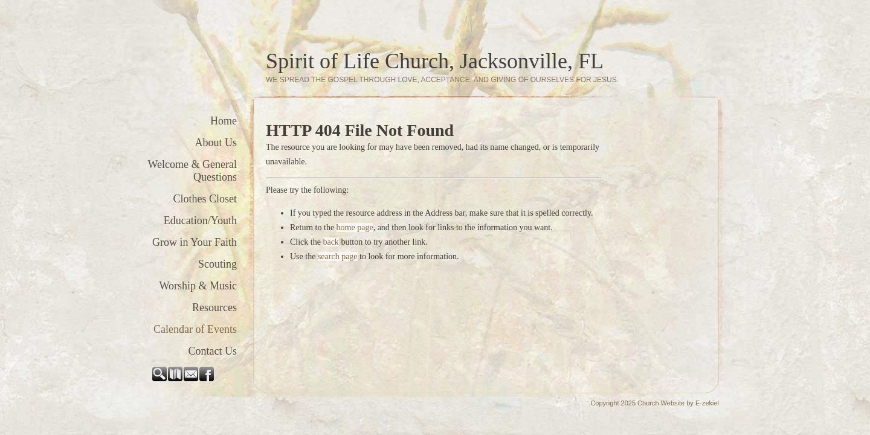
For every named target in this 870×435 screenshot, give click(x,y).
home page (355, 227)
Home (223, 121)
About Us (216, 143)
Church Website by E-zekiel (678, 403)
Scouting (217, 264)
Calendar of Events (195, 329)
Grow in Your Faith (194, 242)
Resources (214, 307)
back (330, 241)
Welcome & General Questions (192, 170)
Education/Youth (200, 220)
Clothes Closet (205, 199)
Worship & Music (198, 286)
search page (338, 256)
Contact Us (212, 351)
